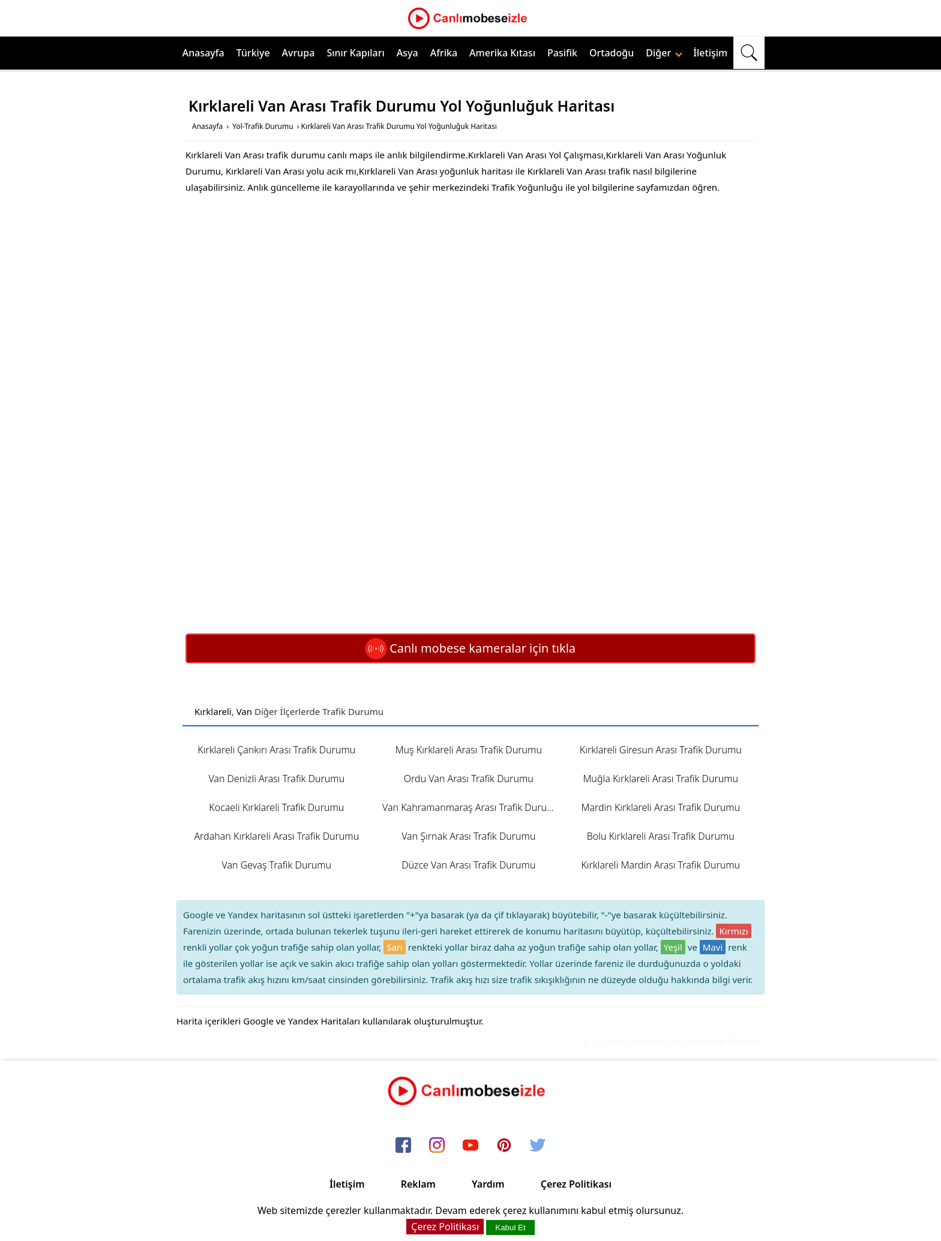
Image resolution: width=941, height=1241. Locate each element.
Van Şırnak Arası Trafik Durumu (468, 836)
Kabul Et (510, 1227)
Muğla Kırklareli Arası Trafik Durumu (660, 778)
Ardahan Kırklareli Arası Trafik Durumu (276, 836)
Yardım (488, 1184)
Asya (407, 52)
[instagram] (437, 1146)
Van (244, 711)
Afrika (443, 52)
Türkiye (253, 52)
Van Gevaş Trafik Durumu (277, 865)
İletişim (710, 52)
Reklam (418, 1184)
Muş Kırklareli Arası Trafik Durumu (468, 749)
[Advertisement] (470, 291)
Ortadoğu (611, 52)
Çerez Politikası (576, 1184)
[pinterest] (504, 1146)
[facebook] (403, 1146)
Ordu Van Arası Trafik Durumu (469, 778)
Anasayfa (203, 52)
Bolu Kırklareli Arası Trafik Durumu (661, 836)
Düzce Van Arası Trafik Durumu (468, 865)
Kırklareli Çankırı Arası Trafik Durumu (276, 749)
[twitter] (538, 1146)
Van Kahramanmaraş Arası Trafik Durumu (471, 807)
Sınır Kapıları (355, 52)
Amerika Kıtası (502, 52)
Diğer (664, 52)
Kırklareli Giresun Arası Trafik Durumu (661, 749)
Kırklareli (213, 711)
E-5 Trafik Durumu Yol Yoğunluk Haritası (680, 1041)
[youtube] (470, 1146)
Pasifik (562, 52)
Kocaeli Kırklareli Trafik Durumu (276, 807)
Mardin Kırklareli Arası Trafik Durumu (660, 807)
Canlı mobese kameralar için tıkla (470, 648)
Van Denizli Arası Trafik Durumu (276, 778)
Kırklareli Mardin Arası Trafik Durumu (660, 865)
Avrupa (298, 52)
